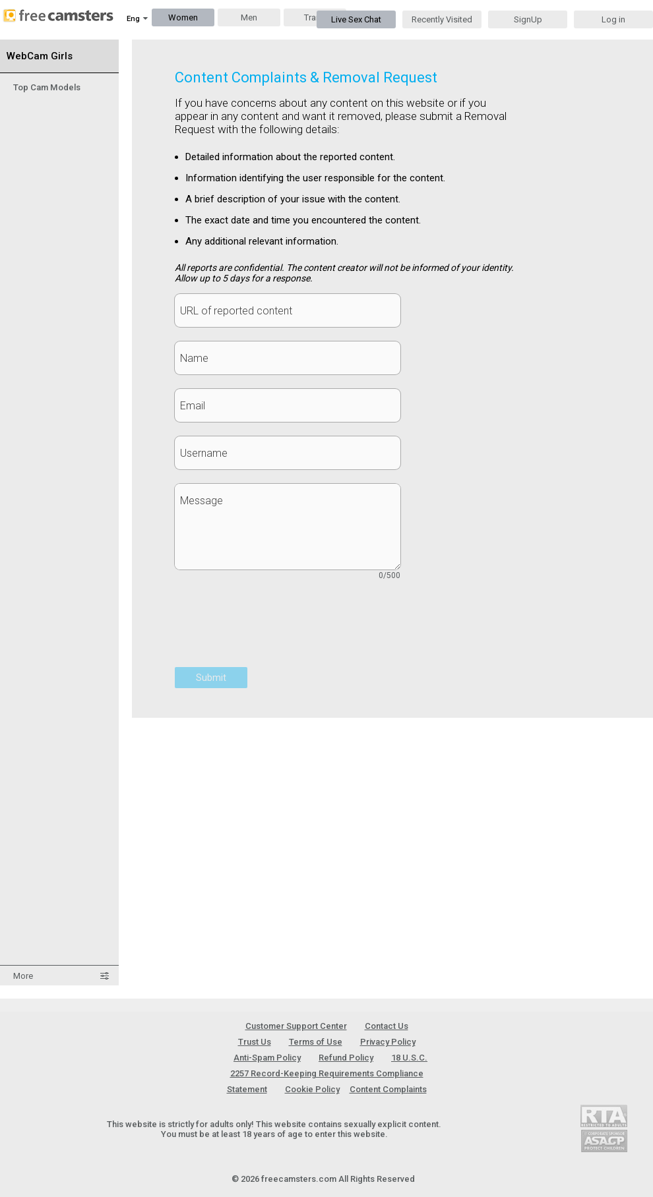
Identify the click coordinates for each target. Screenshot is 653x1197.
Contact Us (386, 1026)
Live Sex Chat (356, 19)
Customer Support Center (296, 1026)
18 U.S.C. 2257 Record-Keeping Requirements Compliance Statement (327, 1073)
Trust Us (254, 1042)
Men (249, 17)
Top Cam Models (46, 87)
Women (183, 17)
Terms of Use (315, 1042)
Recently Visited (442, 19)
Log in (613, 19)
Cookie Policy (312, 1089)
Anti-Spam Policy (267, 1058)
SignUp (528, 19)
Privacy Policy (388, 1042)
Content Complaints (388, 1089)
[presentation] (275, 631)
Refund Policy (346, 1058)
